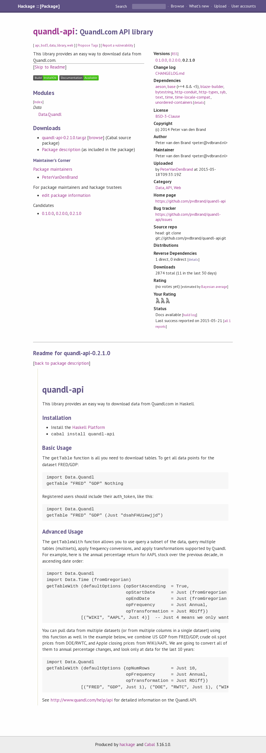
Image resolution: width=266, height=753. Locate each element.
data (52, 45)
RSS (174, 54)
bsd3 (44, 45)
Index (38, 102)
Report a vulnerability (118, 45)
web (70, 45)
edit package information (66, 195)
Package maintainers (52, 169)
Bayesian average (214, 287)
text (159, 97)
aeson (160, 86)
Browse (177, 6)
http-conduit (186, 91)
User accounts (243, 6)
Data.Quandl (49, 114)
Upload (220, 6)
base (172, 86)
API (169, 187)
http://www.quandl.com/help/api (82, 699)
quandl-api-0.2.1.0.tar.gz (64, 137)
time (169, 97)
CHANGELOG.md (169, 73)
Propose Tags (88, 45)
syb (223, 91)
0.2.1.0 (75, 213)
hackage (127, 743)
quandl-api (54, 31)
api (37, 45)
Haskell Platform (88, 427)
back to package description (62, 363)
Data (159, 187)
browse (96, 137)
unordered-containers (173, 102)
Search (122, 6)
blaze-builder (211, 86)
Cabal (150, 743)
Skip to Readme (50, 67)
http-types (208, 91)
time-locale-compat (192, 97)
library (61, 45)
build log (189, 315)
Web (177, 187)
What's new (199, 6)
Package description (61, 149)
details (199, 102)
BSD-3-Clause (167, 116)
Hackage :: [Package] (38, 6)
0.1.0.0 (48, 213)
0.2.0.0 (62, 213)
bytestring (164, 91)
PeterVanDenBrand (59, 177)
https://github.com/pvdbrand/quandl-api (190, 201)
